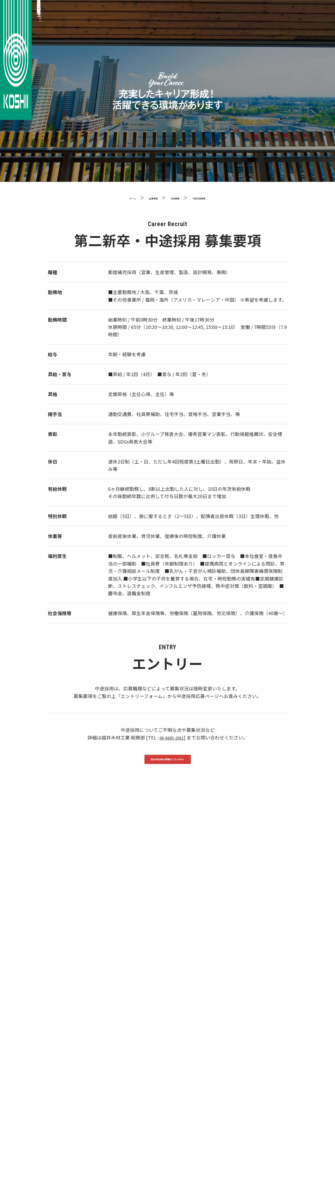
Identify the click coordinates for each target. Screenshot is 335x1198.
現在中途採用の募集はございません (167, 762)
